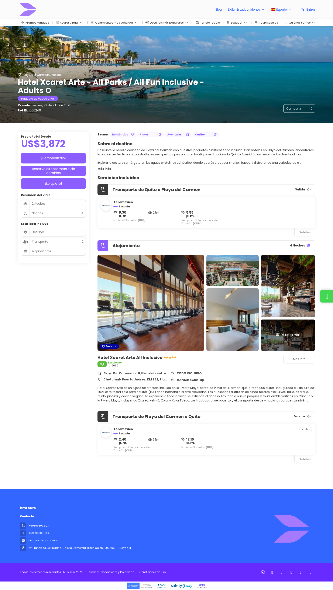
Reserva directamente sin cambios (53, 170)
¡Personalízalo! (53, 158)
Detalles (305, 232)
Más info (104, 169)
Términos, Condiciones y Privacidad (110, 572)
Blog (219, 9)
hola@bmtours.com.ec (43, 540)
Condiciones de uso (152, 572)
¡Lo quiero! (53, 183)
